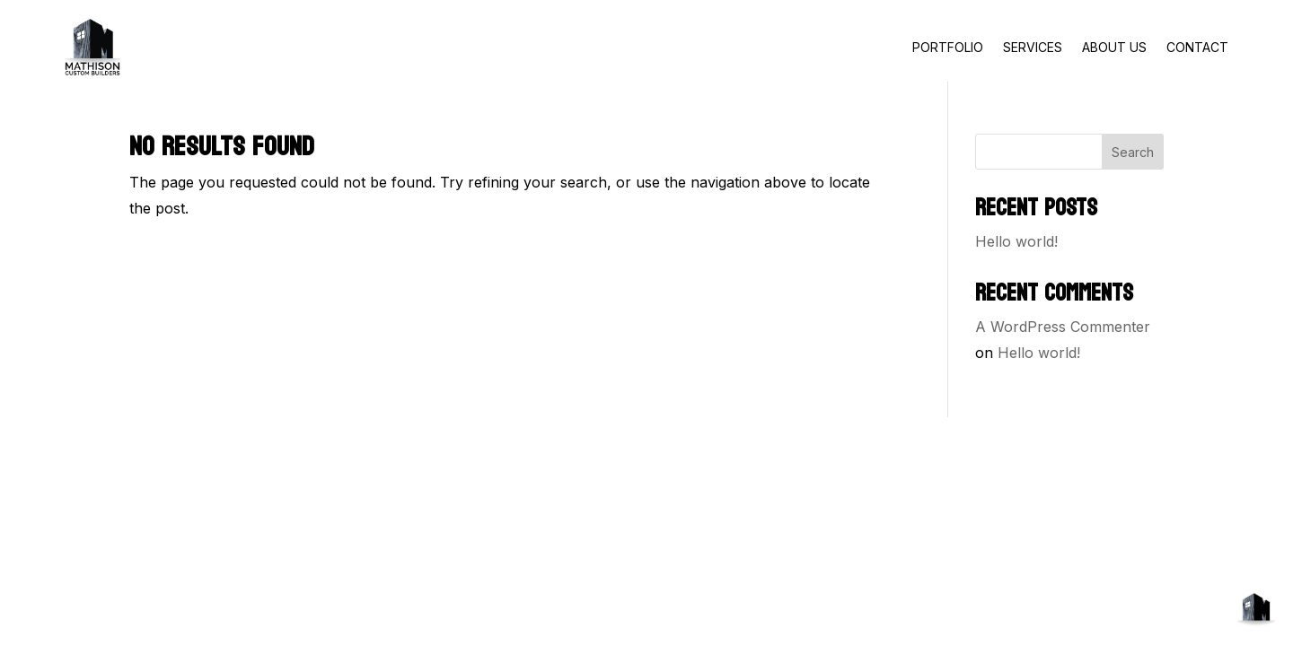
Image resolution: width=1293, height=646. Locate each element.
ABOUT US (1114, 47)
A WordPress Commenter (1062, 327)
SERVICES (1032, 47)
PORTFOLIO (947, 47)
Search (1133, 152)
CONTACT (1197, 47)
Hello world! (1016, 241)
